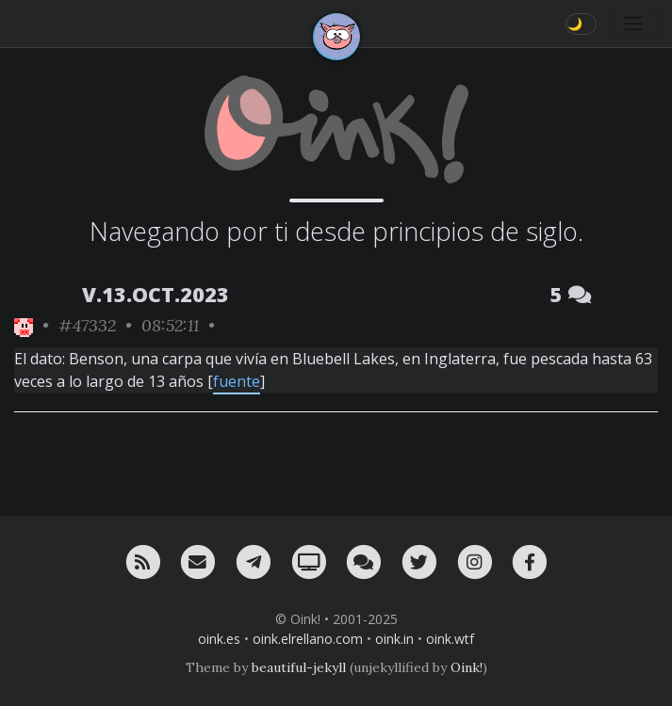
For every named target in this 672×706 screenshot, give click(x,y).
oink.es (219, 639)
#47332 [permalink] (87, 325)
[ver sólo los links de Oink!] (23, 325)
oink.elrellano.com (308, 639)
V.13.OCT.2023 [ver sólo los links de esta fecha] (155, 294)
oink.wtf (450, 639)
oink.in (394, 639)
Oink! (467, 667)
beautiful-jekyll (299, 667)
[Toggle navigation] (633, 24)
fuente (236, 381)
